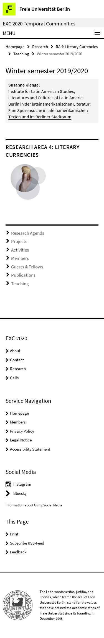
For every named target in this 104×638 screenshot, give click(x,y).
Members (20, 258)
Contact (17, 359)
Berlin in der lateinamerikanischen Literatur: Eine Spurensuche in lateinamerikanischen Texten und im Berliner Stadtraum (49, 110)
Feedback (18, 552)
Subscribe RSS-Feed (27, 543)
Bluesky (20, 493)
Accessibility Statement (30, 449)
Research (40, 46)
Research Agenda (28, 233)
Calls (14, 377)
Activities (20, 250)
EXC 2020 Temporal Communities (39, 23)
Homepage (15, 46)
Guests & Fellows (27, 267)
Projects (19, 241)
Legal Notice (21, 440)
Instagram (22, 484)
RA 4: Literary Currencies (77, 46)
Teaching (21, 53)
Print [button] (14, 534)
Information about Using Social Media (34, 505)
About (15, 350)
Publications (23, 275)
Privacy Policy (22, 431)
